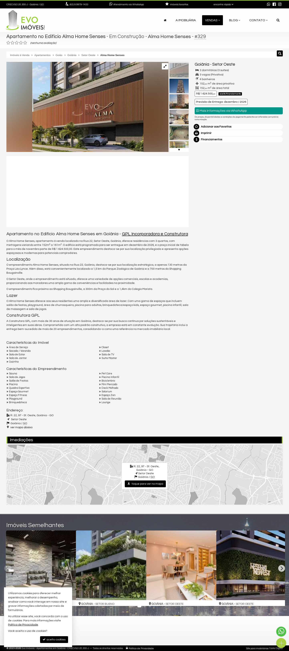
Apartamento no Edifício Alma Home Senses (56, 36)
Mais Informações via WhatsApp (221, 110)
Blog (234, 20)
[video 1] (97, 191)
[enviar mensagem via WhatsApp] (268, 4)
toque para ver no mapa (145, 483)
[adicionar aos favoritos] (138, 599)
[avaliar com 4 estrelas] (21, 43)
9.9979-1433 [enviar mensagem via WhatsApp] (79, 4)
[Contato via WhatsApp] (281, 632)
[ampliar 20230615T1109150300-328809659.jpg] (74, 106)
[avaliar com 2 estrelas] (12, 43)
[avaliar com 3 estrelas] (17, 43)
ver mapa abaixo (21, 427)
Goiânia (202, 64)
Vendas (212, 20)
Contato (258, 20)
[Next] (281, 568)
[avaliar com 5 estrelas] (25, 43)
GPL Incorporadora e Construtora (155, 234)
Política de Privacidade (141, 648)
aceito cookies (54, 639)
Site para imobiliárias (257, 648)
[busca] (278, 20)
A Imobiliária (186, 20)
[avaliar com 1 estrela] (8, 43)
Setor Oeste (223, 64)
